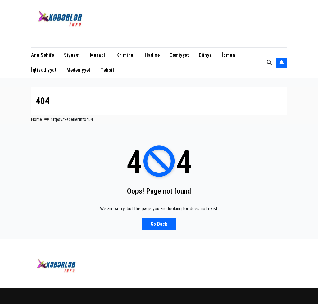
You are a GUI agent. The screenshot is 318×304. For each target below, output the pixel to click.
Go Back (159, 224)
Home (36, 119)
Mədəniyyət (78, 70)
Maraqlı (98, 55)
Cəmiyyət (179, 55)
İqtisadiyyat (44, 70)
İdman (228, 55)
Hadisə (152, 55)
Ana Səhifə (42, 55)
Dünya (205, 55)
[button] (269, 62)
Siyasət (72, 55)
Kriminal (125, 55)
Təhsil (107, 70)
